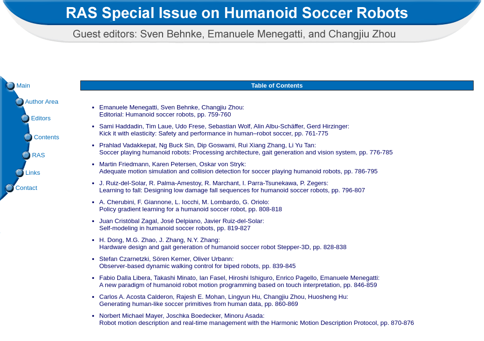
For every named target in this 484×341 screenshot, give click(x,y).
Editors (41, 118)
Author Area (37, 101)
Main (18, 85)
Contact (21, 187)
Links (28, 172)
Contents (41, 137)
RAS (33, 155)
